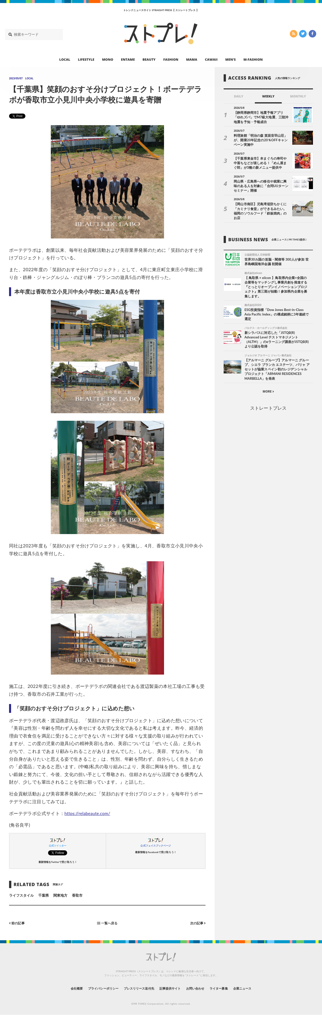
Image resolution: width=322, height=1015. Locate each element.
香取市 (77, 895)
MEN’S (230, 59)
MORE (268, 389)
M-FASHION (253, 59)
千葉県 (43, 895)
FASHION (170, 59)
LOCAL (64, 59)
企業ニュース (255, 988)
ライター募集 (228, 988)
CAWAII (211, 59)
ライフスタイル (21, 895)
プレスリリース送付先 (135, 988)
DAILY (238, 96)
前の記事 (17, 923)
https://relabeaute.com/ (88, 813)
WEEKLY (268, 96)
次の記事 (197, 923)
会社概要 (63, 988)
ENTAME (128, 59)
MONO (107, 59)
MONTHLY (298, 96)
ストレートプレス (268, 405)
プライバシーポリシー (94, 988)
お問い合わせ (200, 988)
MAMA (191, 59)
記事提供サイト (171, 988)
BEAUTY (149, 59)
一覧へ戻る (107, 923)
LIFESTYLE (86, 59)
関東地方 (60, 895)
